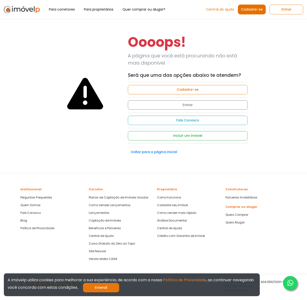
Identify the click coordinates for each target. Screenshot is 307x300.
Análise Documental (172, 220)
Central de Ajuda (101, 235)
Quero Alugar (235, 222)
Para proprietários (98, 9)
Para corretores (62, 9)
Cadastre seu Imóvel (172, 205)
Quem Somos (30, 205)
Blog (23, 220)
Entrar (286, 9)
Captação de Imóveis (105, 220)
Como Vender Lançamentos (109, 205)
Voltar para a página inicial (154, 152)
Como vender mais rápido (176, 212)
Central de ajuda (220, 9)
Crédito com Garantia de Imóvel (181, 235)
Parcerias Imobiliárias (241, 197)
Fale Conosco (187, 120)
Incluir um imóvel (187, 135)
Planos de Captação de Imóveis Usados (118, 197)
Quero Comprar (236, 214)
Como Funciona (169, 197)
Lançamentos (99, 212)
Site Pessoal (97, 251)
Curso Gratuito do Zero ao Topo (112, 243)
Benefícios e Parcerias (105, 228)
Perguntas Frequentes (36, 197)
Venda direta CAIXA (103, 259)
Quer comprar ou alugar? (144, 9)
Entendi (101, 287)
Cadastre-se (252, 9)
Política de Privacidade (37, 228)
